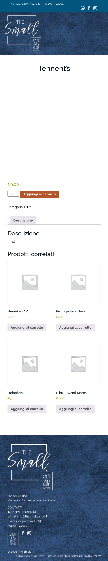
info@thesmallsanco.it (32, 516)
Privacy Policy (92, 556)
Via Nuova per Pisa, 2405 (24, 521)
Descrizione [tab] (23, 220)
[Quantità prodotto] (13, 194)
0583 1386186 (22, 512)
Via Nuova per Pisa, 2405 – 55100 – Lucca (37, 3)
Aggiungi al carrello (39, 194)
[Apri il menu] (98, 33)
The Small (24, 551)
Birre (28, 207)
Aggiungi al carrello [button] (27, 327)
